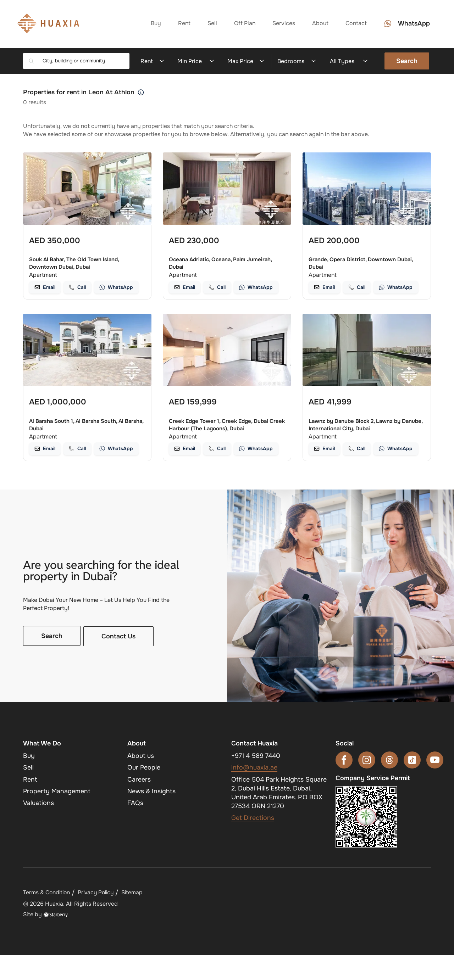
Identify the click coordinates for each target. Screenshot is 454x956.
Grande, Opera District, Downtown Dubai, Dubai (361, 263)
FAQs (135, 803)
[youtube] (434, 760)
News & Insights (151, 792)
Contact (355, 24)
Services (283, 24)
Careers (139, 780)
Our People (143, 768)
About (319, 24)
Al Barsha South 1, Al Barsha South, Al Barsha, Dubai (86, 425)
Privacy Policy (98, 893)
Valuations (38, 803)
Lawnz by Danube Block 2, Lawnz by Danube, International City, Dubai (365, 425)
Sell (211, 24)
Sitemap (136, 893)
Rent (183, 24)
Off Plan (244, 24)
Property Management (56, 792)
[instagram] (366, 760)
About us (140, 756)
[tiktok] (412, 760)
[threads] (389, 760)
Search (406, 61)
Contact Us (118, 637)
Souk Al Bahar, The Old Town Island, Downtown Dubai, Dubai (74, 263)
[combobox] (83, 61)
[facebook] (344, 760)
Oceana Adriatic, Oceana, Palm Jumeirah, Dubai (220, 263)
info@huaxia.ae (254, 768)
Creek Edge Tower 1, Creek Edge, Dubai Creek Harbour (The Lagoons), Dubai (227, 425)
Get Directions (252, 818)
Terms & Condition (47, 893)
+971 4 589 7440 (256, 756)
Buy (155, 24)
